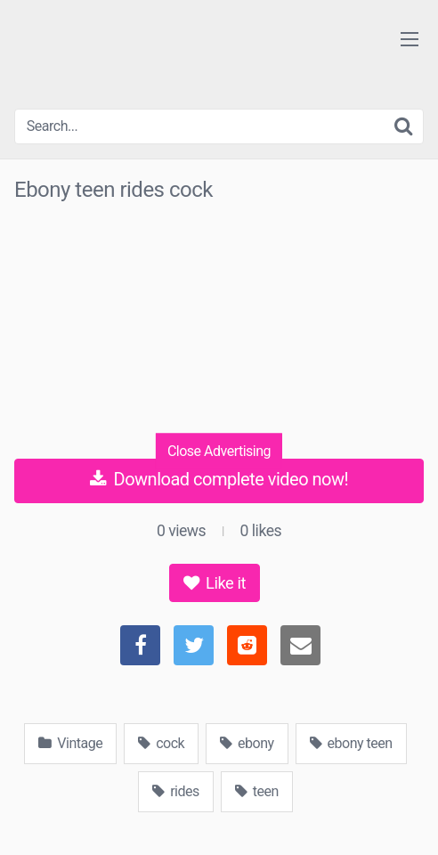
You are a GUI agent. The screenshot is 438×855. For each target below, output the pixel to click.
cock (161, 743)
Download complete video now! (219, 479)
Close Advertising (219, 450)
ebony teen (351, 743)
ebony (246, 743)
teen (257, 791)
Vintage (70, 743)
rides (175, 791)
